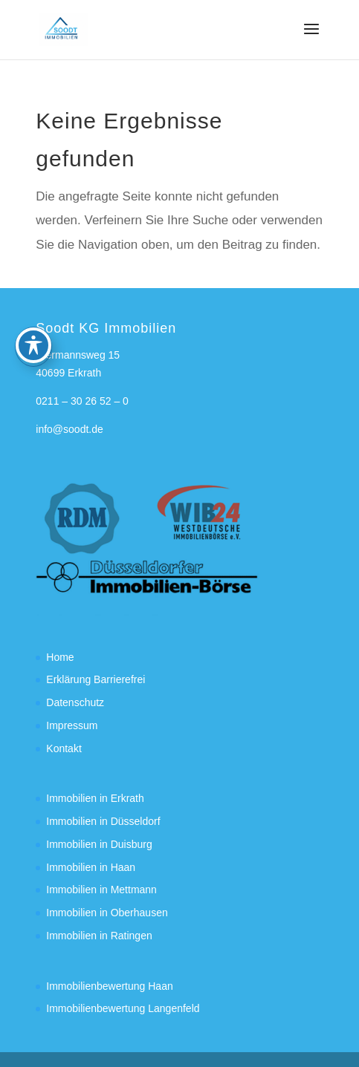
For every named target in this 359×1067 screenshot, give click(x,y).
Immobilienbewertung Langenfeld (122, 1008)
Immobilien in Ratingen (99, 936)
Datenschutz (75, 702)
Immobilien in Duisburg (99, 844)
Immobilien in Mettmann (101, 889)
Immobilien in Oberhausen (106, 912)
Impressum (71, 725)
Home (60, 657)
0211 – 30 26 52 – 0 (82, 401)
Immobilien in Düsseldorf (103, 821)
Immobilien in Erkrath (95, 798)
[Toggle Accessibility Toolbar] (33, 300)
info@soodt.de (69, 429)
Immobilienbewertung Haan (109, 986)
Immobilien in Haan (90, 867)
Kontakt (63, 748)
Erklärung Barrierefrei (95, 679)
